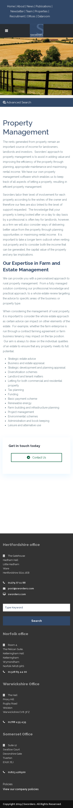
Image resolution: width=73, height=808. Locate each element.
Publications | (44, 6)
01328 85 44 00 (17, 671)
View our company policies (21, 789)
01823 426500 (17, 772)
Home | (12, 6)
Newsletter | (18, 11)
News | (31, 6)
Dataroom (44, 16)
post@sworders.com (21, 588)
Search (36, 621)
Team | (30, 11)
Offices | (32, 16)
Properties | (42, 11)
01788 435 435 (17, 722)
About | (22, 6)
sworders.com (17, 594)
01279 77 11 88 (17, 582)
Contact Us (36, 457)
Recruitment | (18, 16)
